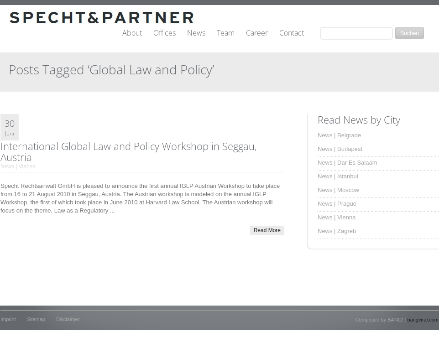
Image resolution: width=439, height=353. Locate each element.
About (132, 33)
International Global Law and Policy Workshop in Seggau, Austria (128, 151)
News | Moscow (338, 190)
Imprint (8, 319)
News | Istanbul (338, 176)
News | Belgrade (339, 135)
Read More (267, 230)
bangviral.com (423, 319)
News (196, 33)
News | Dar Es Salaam (347, 162)
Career (257, 33)
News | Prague (337, 203)
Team (226, 33)
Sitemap (36, 319)
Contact (291, 33)
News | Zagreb (337, 231)
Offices (164, 33)
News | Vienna (18, 166)
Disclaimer (67, 319)
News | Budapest (340, 148)
